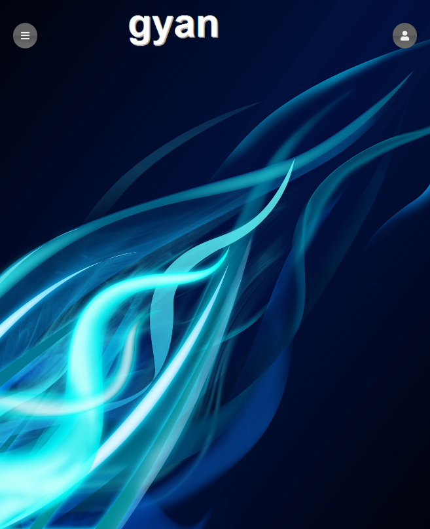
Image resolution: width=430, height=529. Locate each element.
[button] (405, 35)
